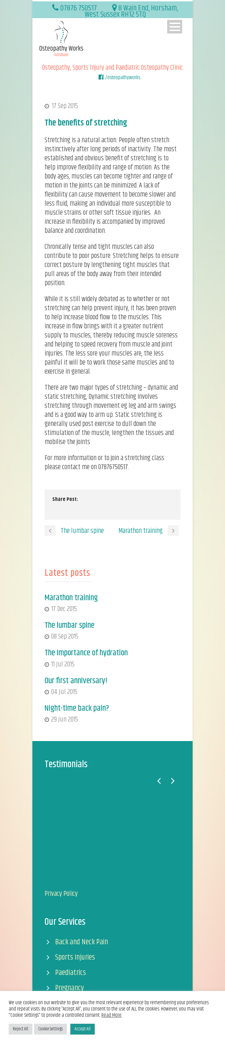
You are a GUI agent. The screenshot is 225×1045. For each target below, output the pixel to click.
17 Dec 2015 (64, 609)
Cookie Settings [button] (50, 1028)
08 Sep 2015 (64, 636)
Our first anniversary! (76, 680)
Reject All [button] (20, 1028)
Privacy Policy (61, 893)
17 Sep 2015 (65, 106)
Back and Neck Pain (81, 942)
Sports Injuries (75, 957)
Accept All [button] (83, 1028)
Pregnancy (69, 988)
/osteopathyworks (122, 77)
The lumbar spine (69, 625)
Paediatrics (70, 973)
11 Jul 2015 (63, 664)
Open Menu (174, 26)
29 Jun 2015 (64, 719)
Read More (111, 1015)
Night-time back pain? (77, 708)
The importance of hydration (86, 653)
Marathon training (71, 598)
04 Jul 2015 (64, 692)
